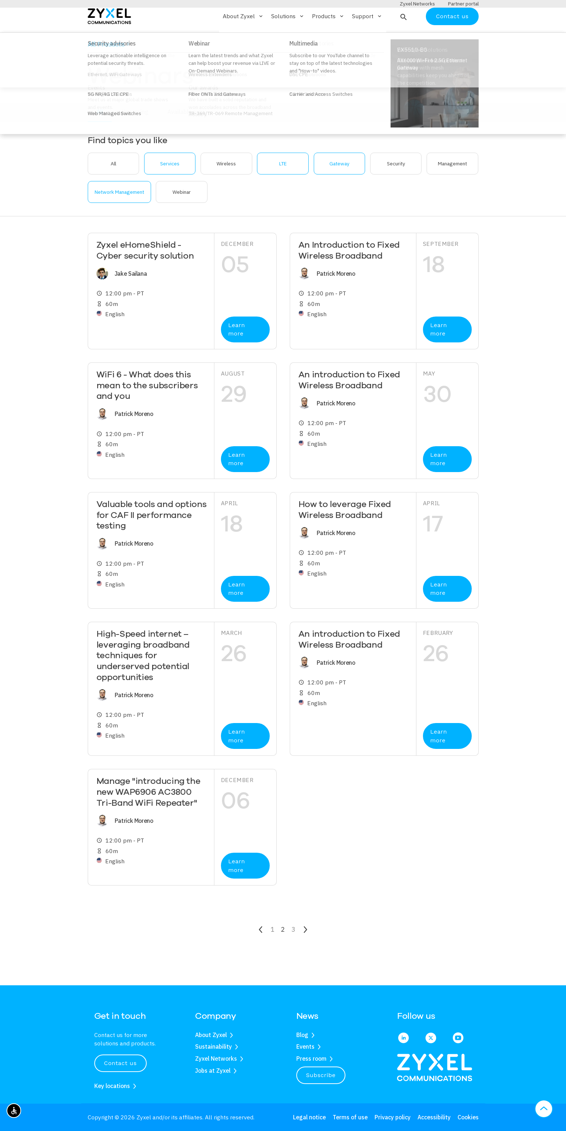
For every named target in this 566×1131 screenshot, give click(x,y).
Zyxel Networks (216, 1058)
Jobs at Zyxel (212, 1070)
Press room (311, 1058)
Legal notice (309, 1117)
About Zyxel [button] (243, 37)
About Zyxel (211, 1034)
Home (94, 63)
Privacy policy (393, 1117)
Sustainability (213, 1046)
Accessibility (434, 1117)
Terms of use (350, 1117)
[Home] (109, 37)
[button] (402, 37)
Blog (302, 1034)
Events (305, 1046)
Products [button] (328, 37)
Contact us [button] (120, 1063)
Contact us (452, 37)
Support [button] (367, 37)
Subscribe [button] (321, 1075)
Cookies (468, 1117)
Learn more (236, 350)
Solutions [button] (288, 37)
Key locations (112, 1085)
